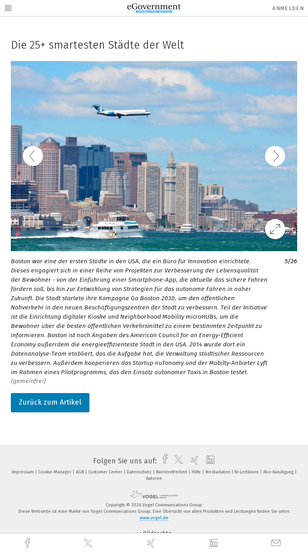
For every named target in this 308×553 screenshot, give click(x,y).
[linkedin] (215, 543)
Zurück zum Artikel (50, 402)
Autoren (154, 478)
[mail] (277, 543)
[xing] (152, 543)
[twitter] (89, 543)
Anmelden (288, 8)
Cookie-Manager (55, 472)
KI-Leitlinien (247, 472)
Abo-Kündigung (279, 472)
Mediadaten (218, 472)
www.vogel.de (154, 517)
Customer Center (106, 472)
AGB (80, 472)
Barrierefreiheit (172, 472)
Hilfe (197, 472)
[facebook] (28, 543)
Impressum (23, 472)
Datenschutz (140, 472)
